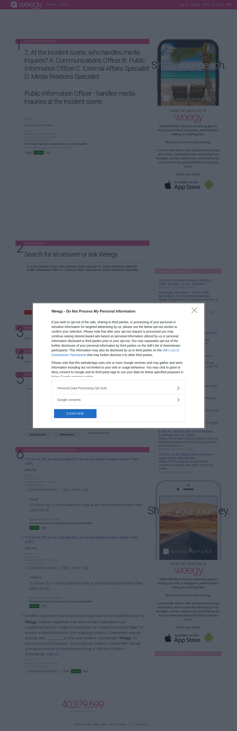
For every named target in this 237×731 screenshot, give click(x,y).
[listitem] (118, 388)
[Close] (196, 311)
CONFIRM (75, 413)
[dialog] (119, 365)
